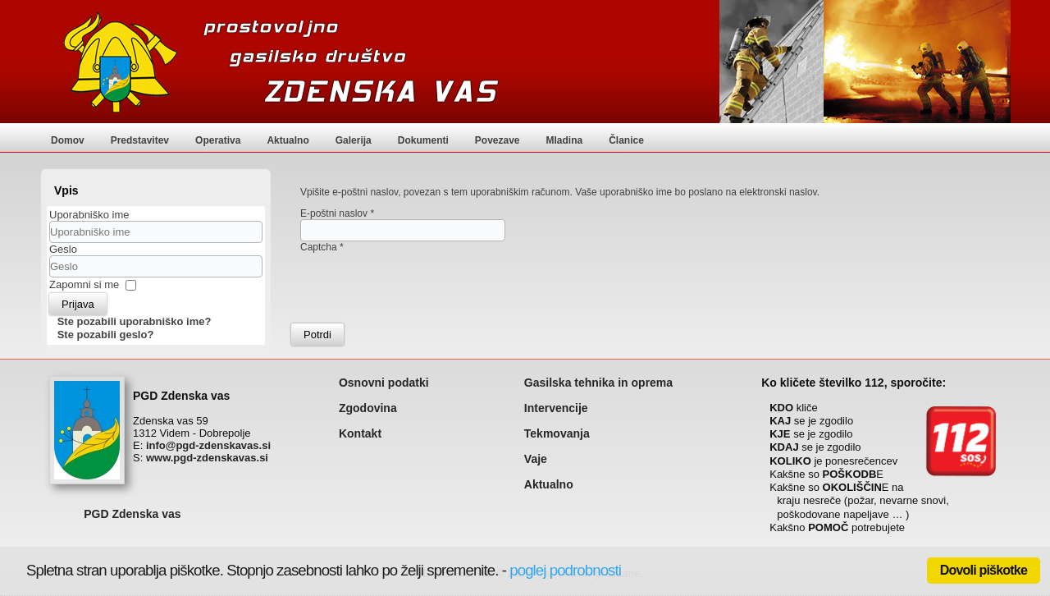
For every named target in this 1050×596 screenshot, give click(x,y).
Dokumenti (423, 140)
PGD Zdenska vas (132, 513)
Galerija (354, 140)
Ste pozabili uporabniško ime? (134, 321)
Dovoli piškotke (983, 570)
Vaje (535, 458)
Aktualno (287, 140)
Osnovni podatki (384, 382)
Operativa (217, 140)
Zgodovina (368, 408)
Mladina (564, 140)
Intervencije (556, 408)
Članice (626, 140)
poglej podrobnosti (565, 570)
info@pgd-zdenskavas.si (208, 445)
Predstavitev (140, 140)
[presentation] (425, 285)
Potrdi (317, 334)
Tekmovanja (557, 433)
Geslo (63, 249)
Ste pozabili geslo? (105, 334)
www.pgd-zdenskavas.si (207, 458)
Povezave (497, 140)
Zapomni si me (84, 284)
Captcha (322, 247)
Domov (67, 140)
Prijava (78, 304)
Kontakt (360, 433)
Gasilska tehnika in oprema (598, 382)
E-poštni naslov (337, 213)
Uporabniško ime (89, 215)
